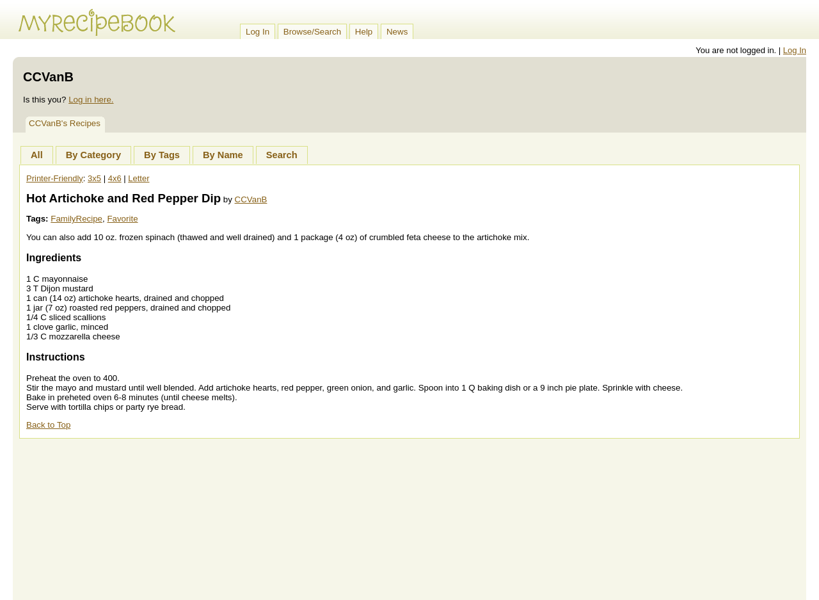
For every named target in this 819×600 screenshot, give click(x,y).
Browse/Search (312, 31)
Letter (138, 178)
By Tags (162, 155)
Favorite (122, 218)
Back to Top (48, 425)
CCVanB (251, 199)
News (397, 31)
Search (282, 155)
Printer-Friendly (54, 178)
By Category (93, 155)
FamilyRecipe (76, 218)
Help (363, 31)
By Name (223, 155)
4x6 (115, 178)
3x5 (94, 178)
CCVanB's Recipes (64, 123)
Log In (257, 31)
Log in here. (90, 99)
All (37, 155)
